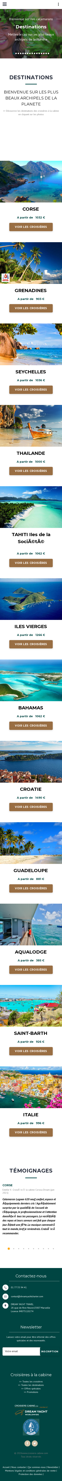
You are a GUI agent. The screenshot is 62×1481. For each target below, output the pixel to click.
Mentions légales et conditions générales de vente (30, 1470)
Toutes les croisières (32, 1381)
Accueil (6, 1467)
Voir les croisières (31, 227)
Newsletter (52, 1467)
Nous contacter (18, 1467)
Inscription (49, 1351)
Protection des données (30, 1474)
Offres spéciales (32, 1388)
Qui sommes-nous (37, 1467)
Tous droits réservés (31, 1456)
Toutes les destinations (32, 1385)
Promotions (32, 1392)
